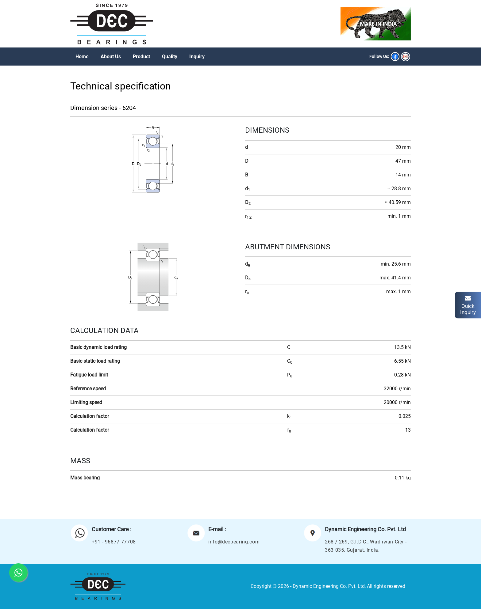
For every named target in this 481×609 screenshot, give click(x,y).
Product (141, 56)
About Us (111, 56)
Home (82, 56)
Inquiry (197, 56)
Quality (169, 56)
